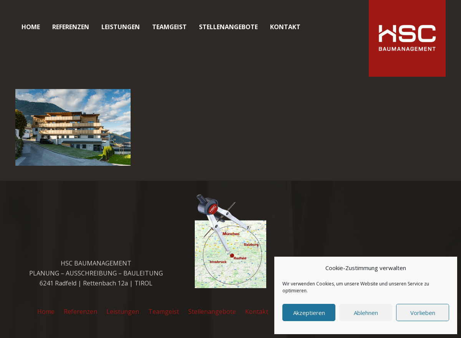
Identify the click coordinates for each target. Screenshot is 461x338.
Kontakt (256, 311)
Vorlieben (422, 313)
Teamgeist (163, 311)
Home (46, 311)
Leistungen (122, 311)
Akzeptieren (309, 313)
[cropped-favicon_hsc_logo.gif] (407, 38)
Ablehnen (366, 313)
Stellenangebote (212, 311)
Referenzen (80, 311)
